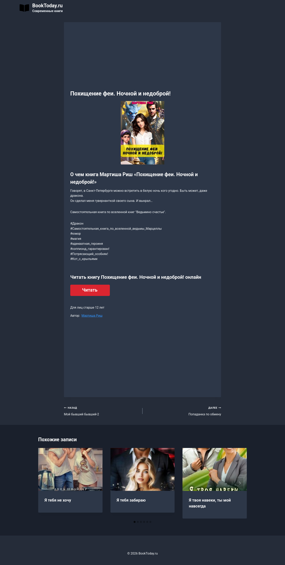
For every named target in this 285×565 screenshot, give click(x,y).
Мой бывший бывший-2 (101, 410)
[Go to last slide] (45, 483)
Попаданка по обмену (183, 410)
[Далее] (239, 483)
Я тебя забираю (131, 500)
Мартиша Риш (92, 315)
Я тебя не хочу (58, 500)
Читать (89, 290)
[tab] (135, 522)
